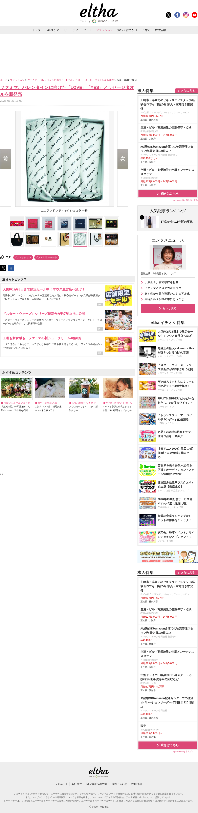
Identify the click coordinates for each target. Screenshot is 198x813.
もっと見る (169, 308)
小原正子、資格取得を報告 (161, 282)
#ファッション (23, 257)
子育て (146, 30)
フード (87, 30)
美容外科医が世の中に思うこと (164, 299)
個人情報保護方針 (96, 784)
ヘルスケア (52, 30)
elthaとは (61, 784)
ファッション (104, 30)
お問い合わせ (119, 784)
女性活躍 (160, 30)
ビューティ (71, 30)
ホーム (4, 80)
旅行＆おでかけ (127, 30)
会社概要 (76, 784)
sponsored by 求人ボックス (185, 200)
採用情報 (136, 784)
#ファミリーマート (46, 257)
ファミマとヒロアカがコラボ (163, 287)
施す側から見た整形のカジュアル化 (167, 293)
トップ (36, 30)
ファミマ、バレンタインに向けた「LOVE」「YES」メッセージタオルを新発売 (70, 80)
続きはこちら (170, 193)
